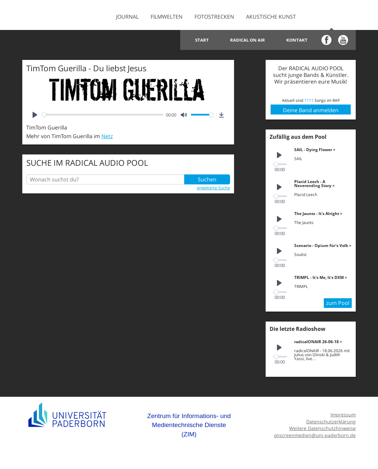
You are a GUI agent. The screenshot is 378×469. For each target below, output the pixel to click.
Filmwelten (167, 16)
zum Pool (337, 303)
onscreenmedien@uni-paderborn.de (315, 435)
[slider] (103, 115)
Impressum (343, 414)
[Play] (35, 115)
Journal (127, 16)
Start (202, 40)
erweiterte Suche (213, 188)
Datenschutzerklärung (331, 421)
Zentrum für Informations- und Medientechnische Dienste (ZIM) (189, 425)
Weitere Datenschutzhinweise (322, 428)
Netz (107, 136)
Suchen (207, 179)
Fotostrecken (214, 16)
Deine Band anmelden (310, 110)
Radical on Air (247, 40)
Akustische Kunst (271, 16)
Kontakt (297, 40)
